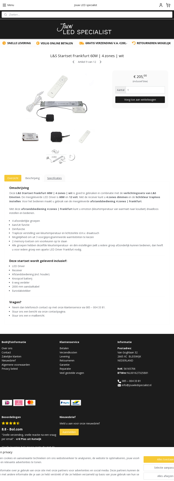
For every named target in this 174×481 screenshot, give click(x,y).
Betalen (64, 348)
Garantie (65, 364)
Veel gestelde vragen (72, 373)
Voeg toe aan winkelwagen (140, 99)
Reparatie (65, 368)
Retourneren (67, 360)
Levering (65, 356)
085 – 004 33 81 (131, 381)
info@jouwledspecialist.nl (136, 385)
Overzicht (12, 178)
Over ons (7, 348)
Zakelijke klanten (11, 356)
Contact (6, 352)
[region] (63, 466)
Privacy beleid (10, 368)
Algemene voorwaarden (16, 364)
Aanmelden (69, 432)
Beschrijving (32, 178)
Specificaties (54, 178)
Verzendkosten (68, 352)
